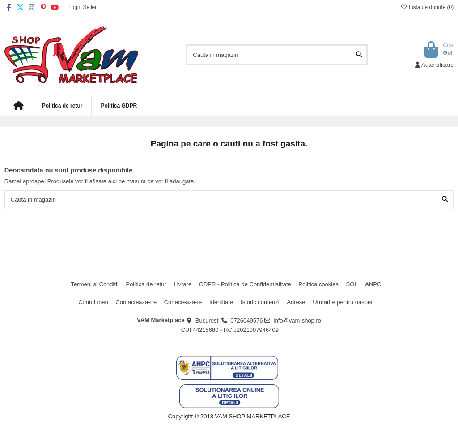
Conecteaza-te (183, 302)
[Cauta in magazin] (359, 54)
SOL (352, 284)
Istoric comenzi (260, 302)
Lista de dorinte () (427, 7)
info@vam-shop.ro (297, 320)
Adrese (296, 302)
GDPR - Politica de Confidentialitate (245, 284)
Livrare (182, 284)
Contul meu (93, 302)
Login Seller (82, 7)
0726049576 (246, 320)
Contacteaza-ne (136, 302)
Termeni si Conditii (95, 284)
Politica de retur (146, 284)
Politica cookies (318, 284)
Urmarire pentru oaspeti (343, 302)
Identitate (221, 302)
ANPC (373, 284)
